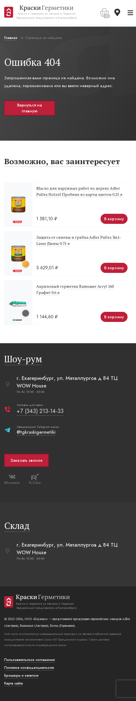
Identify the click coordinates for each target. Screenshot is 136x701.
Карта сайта (13, 683)
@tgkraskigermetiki (36, 432)
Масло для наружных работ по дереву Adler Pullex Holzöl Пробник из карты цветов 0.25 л (79, 191)
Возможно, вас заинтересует (62, 161)
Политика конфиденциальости (29, 667)
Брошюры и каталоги (21, 675)
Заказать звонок (26, 460)
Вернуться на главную (29, 108)
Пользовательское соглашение (29, 659)
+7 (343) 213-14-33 (40, 411)
